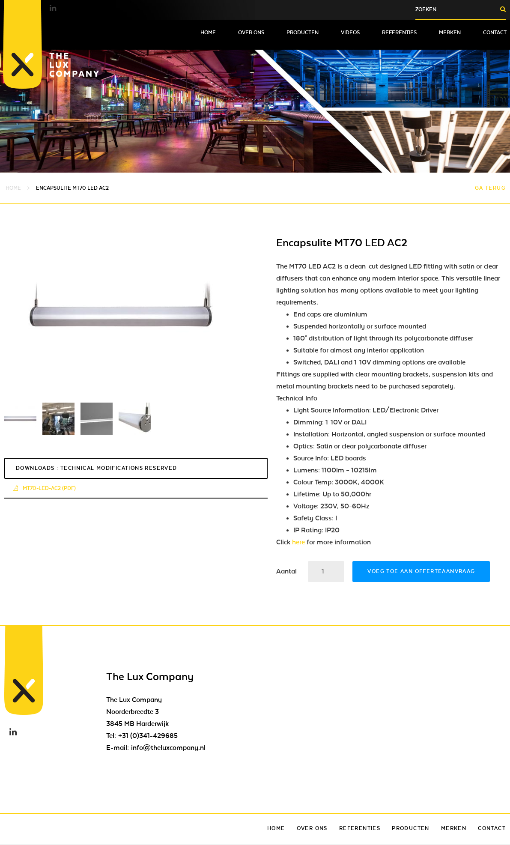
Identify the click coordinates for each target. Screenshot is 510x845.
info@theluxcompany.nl (168, 748)
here (298, 542)
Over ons (251, 33)
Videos (350, 33)
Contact (495, 33)
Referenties (399, 33)
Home (208, 33)
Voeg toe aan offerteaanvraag (421, 571)
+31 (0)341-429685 (148, 736)
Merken (450, 33)
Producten (302, 33)
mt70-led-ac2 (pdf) (44, 488)
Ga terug (490, 188)
